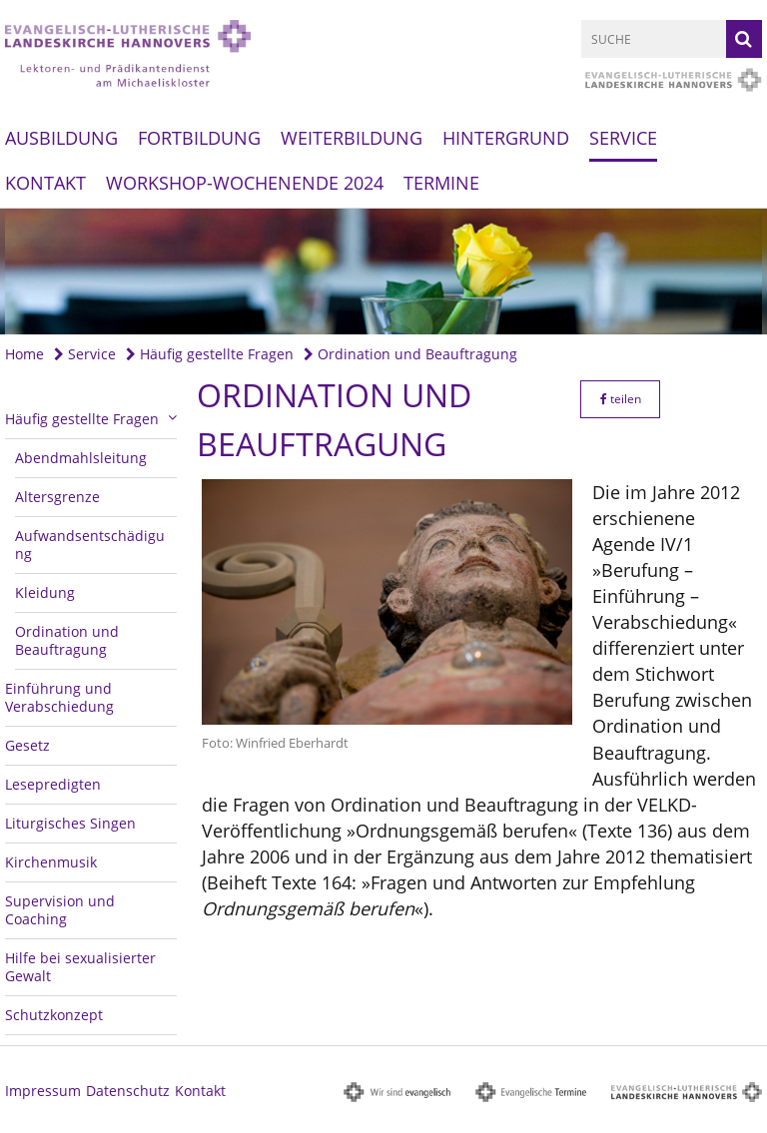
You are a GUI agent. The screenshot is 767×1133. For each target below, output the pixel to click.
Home (24, 353)
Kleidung (45, 592)
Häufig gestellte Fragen (210, 353)
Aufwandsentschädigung (90, 544)
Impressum (43, 1090)
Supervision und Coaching (60, 909)
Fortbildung (199, 138)
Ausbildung (61, 138)
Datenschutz (128, 1090)
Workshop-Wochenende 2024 (245, 183)
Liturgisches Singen (70, 823)
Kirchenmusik (51, 861)
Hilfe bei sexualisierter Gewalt (80, 966)
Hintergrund (505, 138)
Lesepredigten (53, 784)
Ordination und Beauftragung (410, 353)
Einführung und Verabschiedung (59, 697)
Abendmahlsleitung (81, 457)
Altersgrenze (57, 496)
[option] (383, 271)
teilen (620, 398)
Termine (441, 183)
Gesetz (27, 745)
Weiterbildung (351, 138)
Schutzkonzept (54, 1014)
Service (623, 138)
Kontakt (45, 183)
